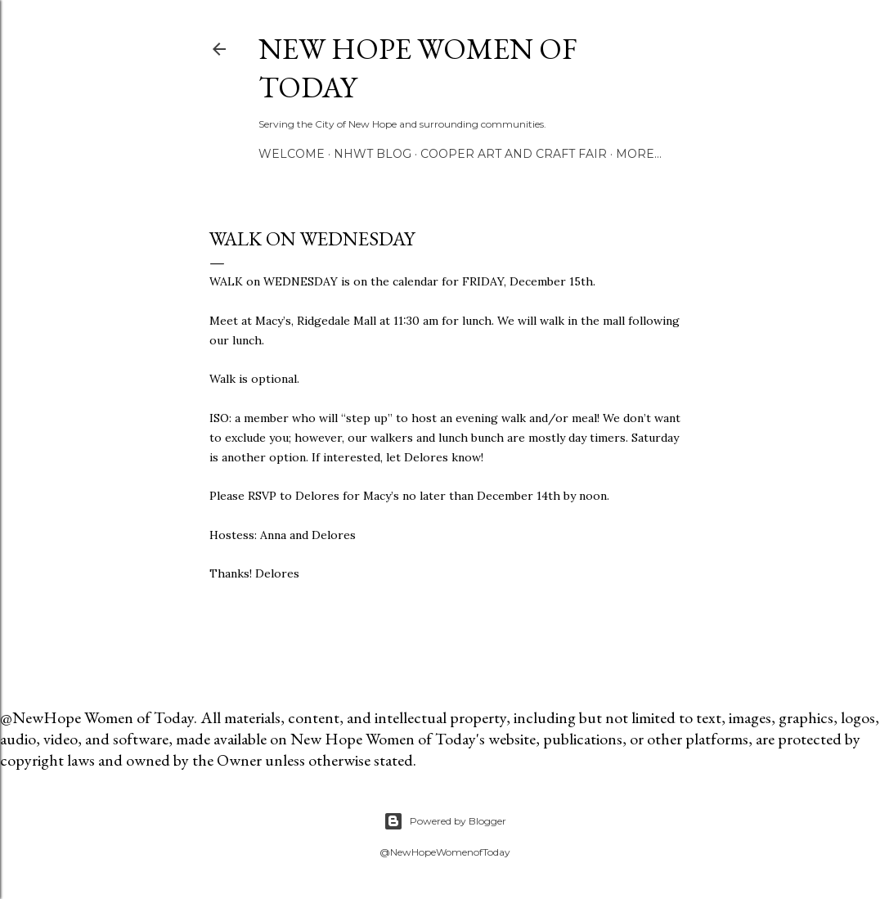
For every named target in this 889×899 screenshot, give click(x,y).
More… (639, 153)
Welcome (291, 153)
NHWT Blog (372, 153)
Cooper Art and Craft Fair (513, 153)
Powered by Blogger (445, 821)
